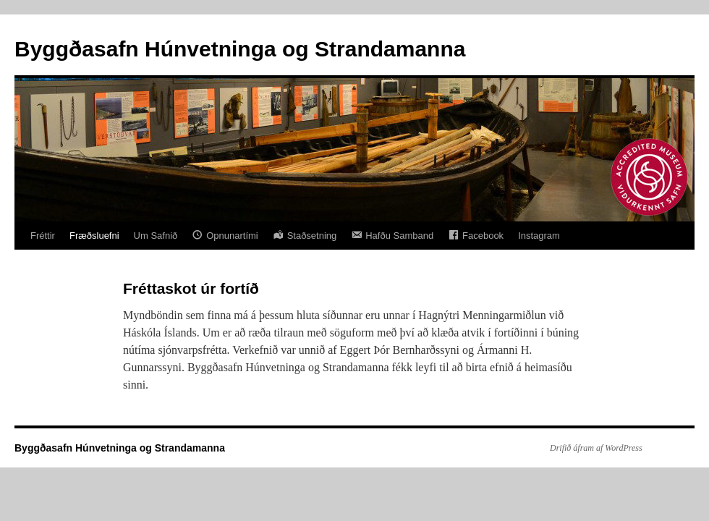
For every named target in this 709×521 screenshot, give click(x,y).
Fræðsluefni (94, 235)
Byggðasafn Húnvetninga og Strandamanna (239, 49)
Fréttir (42, 235)
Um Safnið (156, 235)
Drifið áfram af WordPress (596, 448)
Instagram (539, 235)
